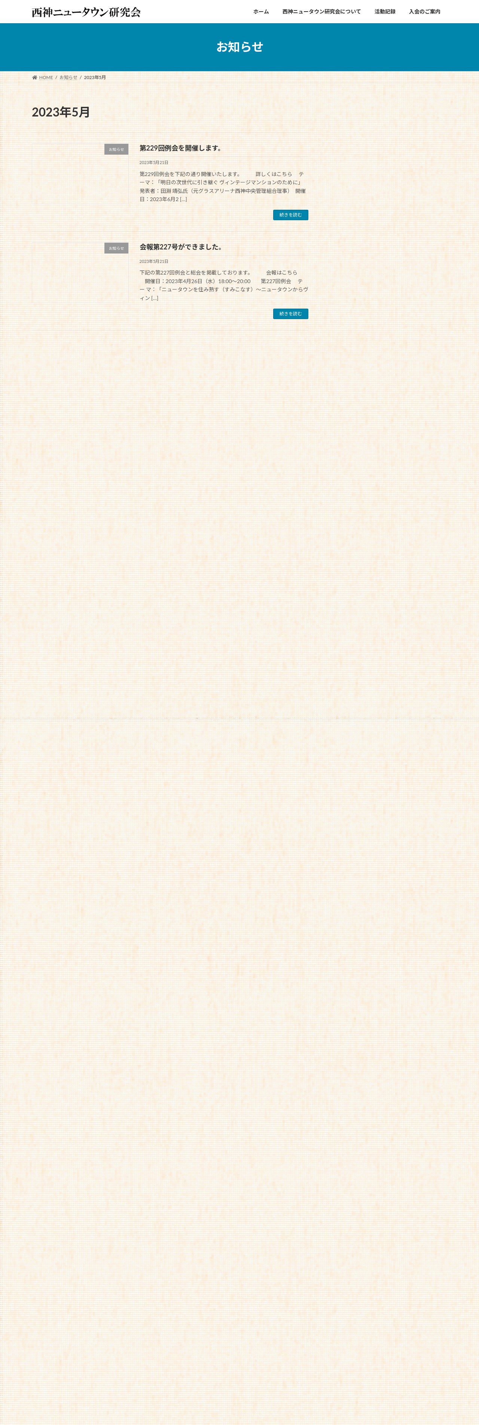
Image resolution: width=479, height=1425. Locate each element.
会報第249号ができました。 (411, 246)
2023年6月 (350, 864)
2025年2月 (350, 667)
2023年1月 (350, 925)
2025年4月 (350, 651)
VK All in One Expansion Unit (286, 1412)
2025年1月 (350, 682)
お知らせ (347, 535)
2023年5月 (350, 879)
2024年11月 (351, 712)
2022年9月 (350, 971)
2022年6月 (350, 1001)
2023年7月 (350, 849)
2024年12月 (351, 697)
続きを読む (291, 215)
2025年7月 (350, 621)
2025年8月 (350, 606)
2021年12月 (351, 1031)
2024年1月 (350, 803)
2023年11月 (351, 819)
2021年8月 (350, 1092)
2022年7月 (350, 986)
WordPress (198, 1412)
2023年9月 (350, 834)
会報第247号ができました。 (411, 397)
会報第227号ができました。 (182, 247)
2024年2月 (350, 788)
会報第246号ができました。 (411, 474)
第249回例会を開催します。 (411, 360)
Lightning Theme (236, 1412)
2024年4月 (350, 773)
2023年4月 (350, 895)
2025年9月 (350, 591)
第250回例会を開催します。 (411, 284)
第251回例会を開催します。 (411, 170)
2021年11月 (351, 1047)
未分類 (345, 550)
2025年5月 (350, 636)
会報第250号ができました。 (411, 208)
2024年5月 (350, 758)
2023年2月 (350, 910)
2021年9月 (350, 1077)
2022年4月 (350, 1016)
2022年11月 (351, 955)
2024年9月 (350, 727)
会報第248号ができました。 (411, 322)
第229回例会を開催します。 (182, 148)
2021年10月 (351, 1062)
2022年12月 (351, 940)
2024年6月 (350, 743)
